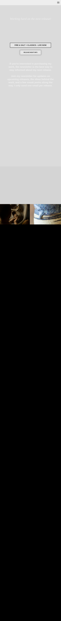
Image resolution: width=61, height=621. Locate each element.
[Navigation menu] (58, 2)
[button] (30, 52)
